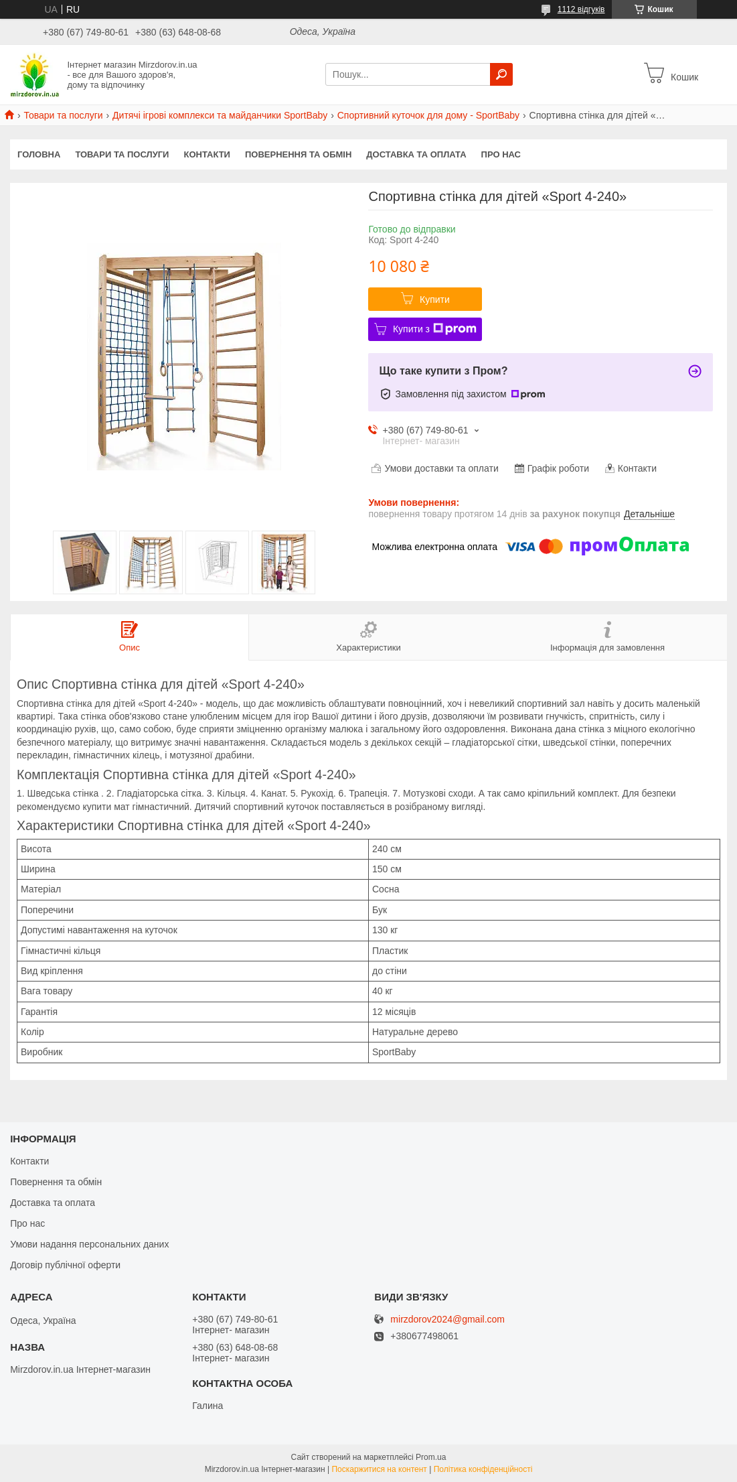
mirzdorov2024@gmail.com (447, 1320)
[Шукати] (501, 74)
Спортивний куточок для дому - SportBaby (428, 115)
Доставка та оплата (416, 154)
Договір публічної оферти (65, 1265)
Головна (38, 154)
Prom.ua (431, 1457)
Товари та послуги (62, 115)
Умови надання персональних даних (89, 1244)
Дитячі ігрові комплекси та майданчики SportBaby (219, 115)
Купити (435, 299)
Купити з (435, 329)
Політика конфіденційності (483, 1469)
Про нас (501, 154)
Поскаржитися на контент (378, 1469)
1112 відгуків (581, 9)
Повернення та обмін (298, 154)
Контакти (206, 154)
